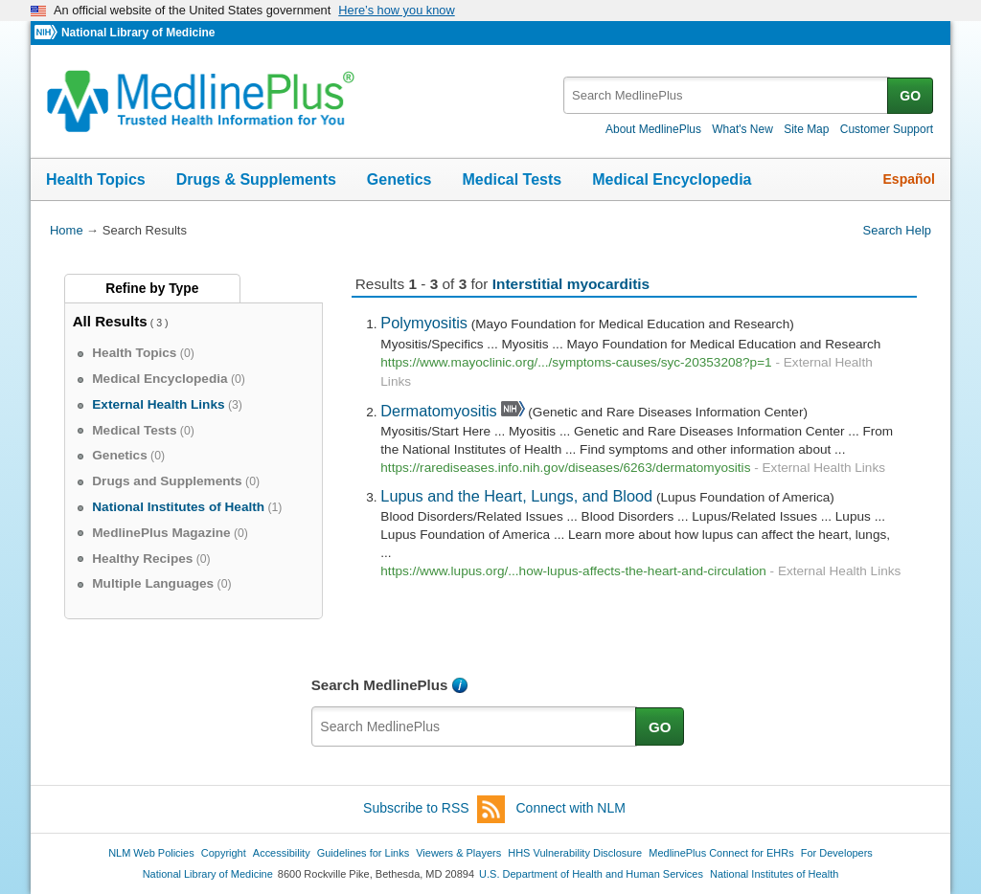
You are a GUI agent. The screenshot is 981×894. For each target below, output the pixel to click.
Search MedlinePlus (379, 685)
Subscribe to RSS (434, 809)
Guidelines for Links (363, 853)
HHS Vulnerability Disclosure (575, 853)
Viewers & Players (458, 853)
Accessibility (281, 853)
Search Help (897, 230)
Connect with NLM (571, 808)
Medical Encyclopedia (671, 179)
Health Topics (96, 179)
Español (909, 179)
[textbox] (726, 95)
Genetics (399, 179)
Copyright (223, 853)
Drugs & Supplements (256, 179)
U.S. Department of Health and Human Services (591, 874)
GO (910, 95)
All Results (110, 321)
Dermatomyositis (438, 410)
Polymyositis (424, 322)
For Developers (837, 853)
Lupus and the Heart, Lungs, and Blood (516, 495)
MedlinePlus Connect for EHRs (721, 853)
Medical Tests (511, 179)
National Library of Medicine (138, 32)
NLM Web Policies (151, 853)
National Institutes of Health (774, 874)
